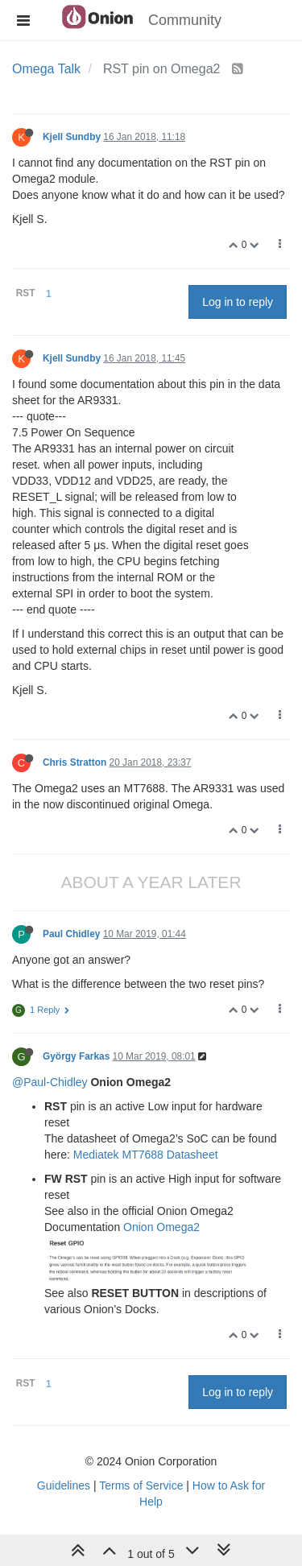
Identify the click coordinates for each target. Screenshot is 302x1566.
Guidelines (63, 1485)
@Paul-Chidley (50, 1082)
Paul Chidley (71, 934)
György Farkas (76, 1056)
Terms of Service (141, 1485)
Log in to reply (237, 301)
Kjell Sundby (72, 137)
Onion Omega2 (161, 1227)
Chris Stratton (74, 762)
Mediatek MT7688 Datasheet (145, 1154)
